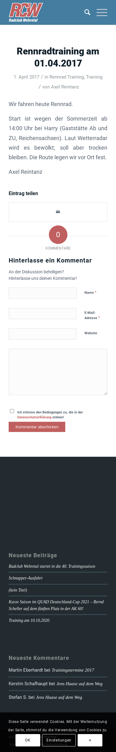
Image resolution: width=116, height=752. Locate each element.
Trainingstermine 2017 (73, 670)
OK (27, 740)
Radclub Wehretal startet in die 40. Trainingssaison (52, 566)
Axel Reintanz (65, 87)
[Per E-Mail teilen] (58, 212)
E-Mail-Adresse (92, 315)
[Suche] (84, 12)
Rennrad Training (66, 77)
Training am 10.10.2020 (29, 620)
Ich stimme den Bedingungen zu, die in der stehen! (50, 415)
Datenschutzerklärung (34, 417)
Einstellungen (58, 740)
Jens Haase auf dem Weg (79, 683)
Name (90, 292)
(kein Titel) (18, 590)
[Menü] (98, 12)
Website (90, 333)
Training (94, 77)
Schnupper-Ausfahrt (25, 578)
